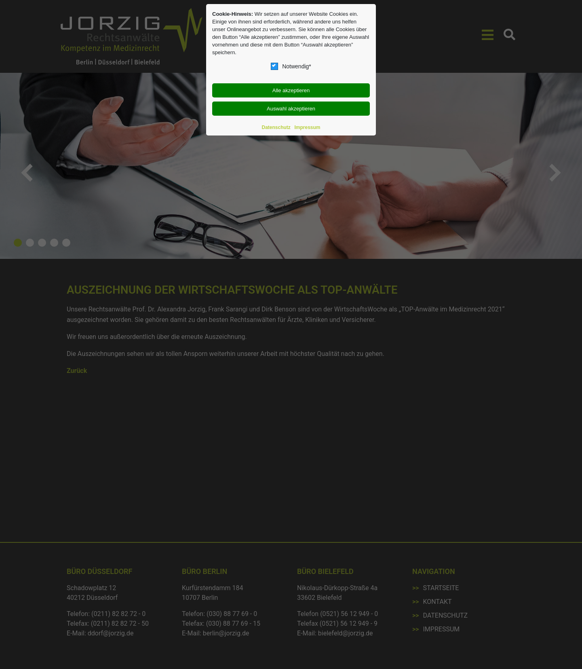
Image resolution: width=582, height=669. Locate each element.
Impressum (307, 127)
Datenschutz (276, 127)
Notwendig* (291, 66)
